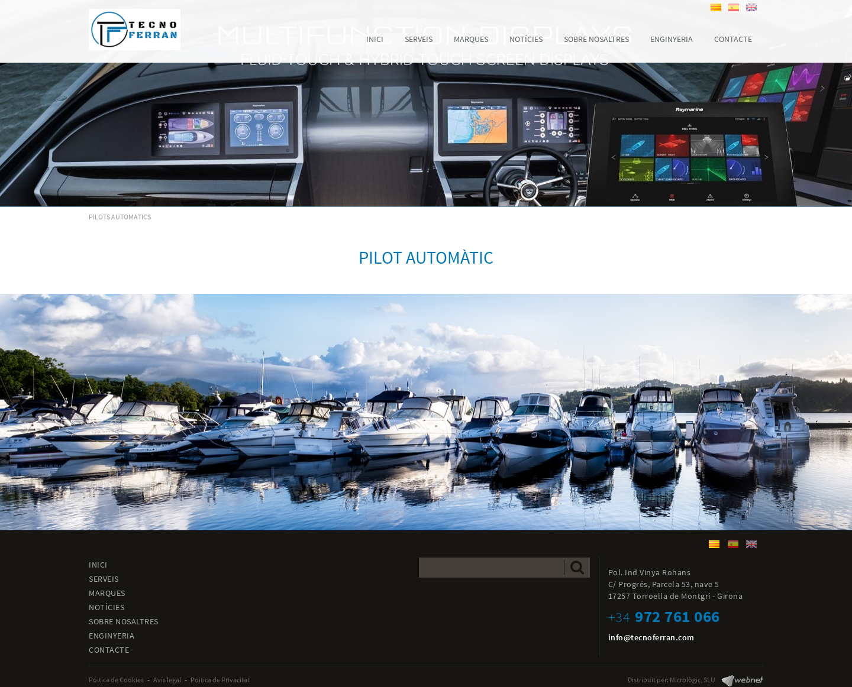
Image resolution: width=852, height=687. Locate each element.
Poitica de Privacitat (220, 679)
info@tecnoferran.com (651, 637)
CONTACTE (109, 649)
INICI (98, 564)
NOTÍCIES (106, 607)
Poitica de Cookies (116, 679)
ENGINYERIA (111, 635)
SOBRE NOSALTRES (124, 621)
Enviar (577, 567)
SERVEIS (104, 578)
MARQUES (107, 593)
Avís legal (167, 679)
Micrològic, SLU (692, 679)
